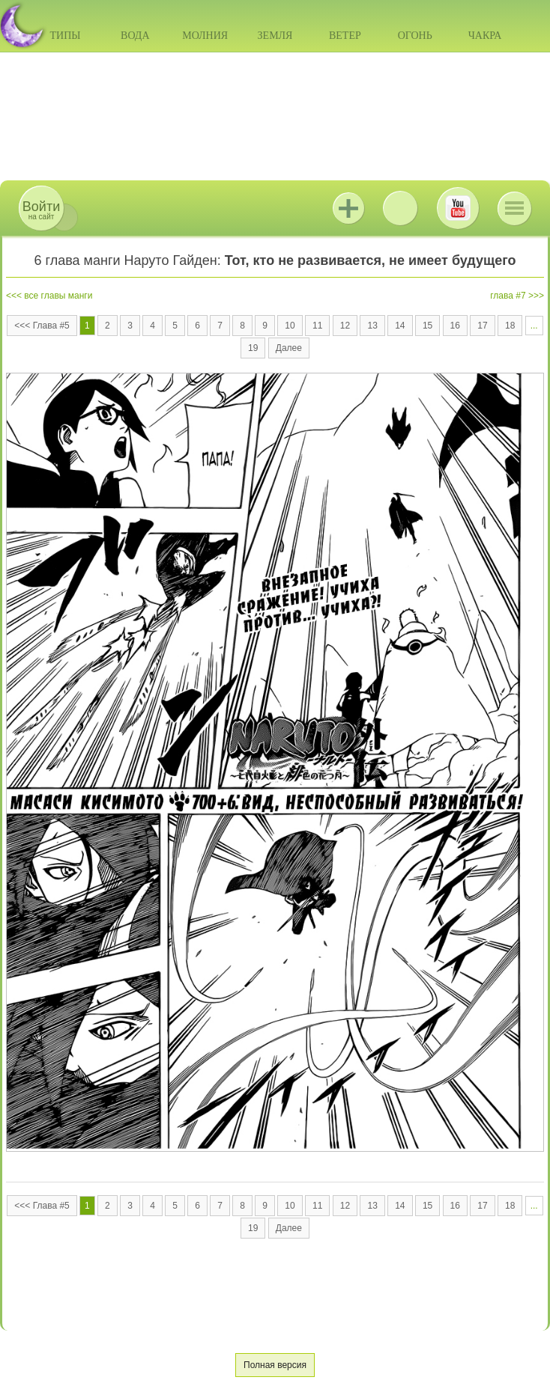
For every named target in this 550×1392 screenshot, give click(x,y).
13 (372, 325)
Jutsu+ (348, 208)
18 (510, 325)
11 (317, 325)
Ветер (345, 35)
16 (455, 325)
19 (253, 348)
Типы (64, 35)
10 (289, 325)
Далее (289, 348)
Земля (275, 35)
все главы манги (58, 295)
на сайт (41, 210)
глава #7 (507, 295)
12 (345, 325)
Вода (135, 35)
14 (400, 325)
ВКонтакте (400, 208)
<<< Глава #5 (41, 325)
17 (482, 325)
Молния (205, 35)
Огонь (415, 35)
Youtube (458, 208)
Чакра (485, 35)
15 (427, 325)
